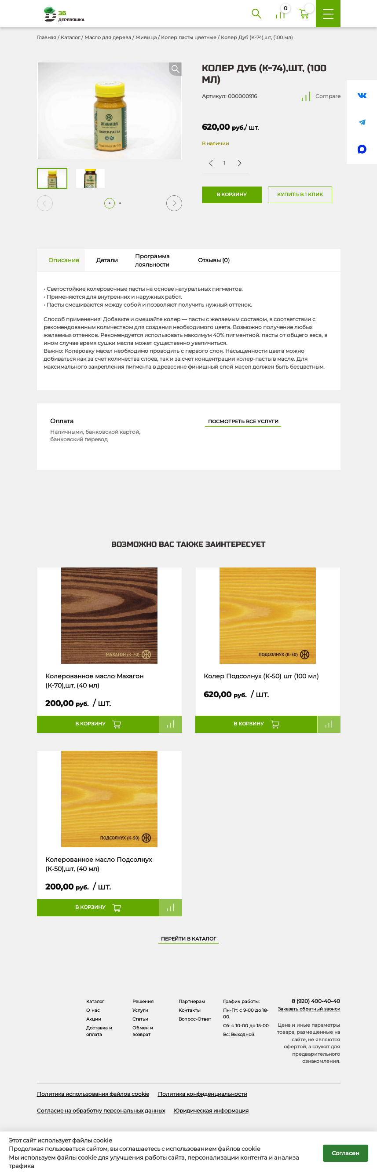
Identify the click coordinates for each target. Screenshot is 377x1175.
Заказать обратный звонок (309, 1009)
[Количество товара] (224, 163)
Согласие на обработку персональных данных (101, 1110)
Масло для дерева (107, 37)
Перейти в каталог (188, 939)
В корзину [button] (90, 724)
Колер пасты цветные (188, 37)
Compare (327, 96)
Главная (46, 37)
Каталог (70, 37)
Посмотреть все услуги (243, 422)
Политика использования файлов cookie (93, 1094)
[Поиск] (256, 13)
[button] (174, 203)
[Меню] (328, 13)
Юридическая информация (211, 1110)
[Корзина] (304, 13)
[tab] (61, 260)
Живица (146, 37)
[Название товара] (109, 615)
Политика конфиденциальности (202, 1094)
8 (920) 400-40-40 (316, 1001)
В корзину (231, 195)
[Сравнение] (280, 13)
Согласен (345, 1153)
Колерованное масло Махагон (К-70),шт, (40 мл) (94, 680)
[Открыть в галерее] (109, 110)
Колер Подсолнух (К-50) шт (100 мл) (261, 676)
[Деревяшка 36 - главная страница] (61, 14)
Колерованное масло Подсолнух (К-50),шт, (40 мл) (98, 864)
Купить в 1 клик (300, 195)
